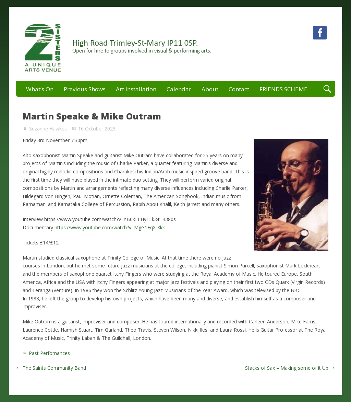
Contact (239, 89)
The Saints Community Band (54, 368)
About (210, 89)
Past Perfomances (49, 353)
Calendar (179, 89)
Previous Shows (85, 89)
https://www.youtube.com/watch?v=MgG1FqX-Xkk (110, 227)
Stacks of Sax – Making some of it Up (286, 368)
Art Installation (136, 89)
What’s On (39, 89)
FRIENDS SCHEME (283, 89)
